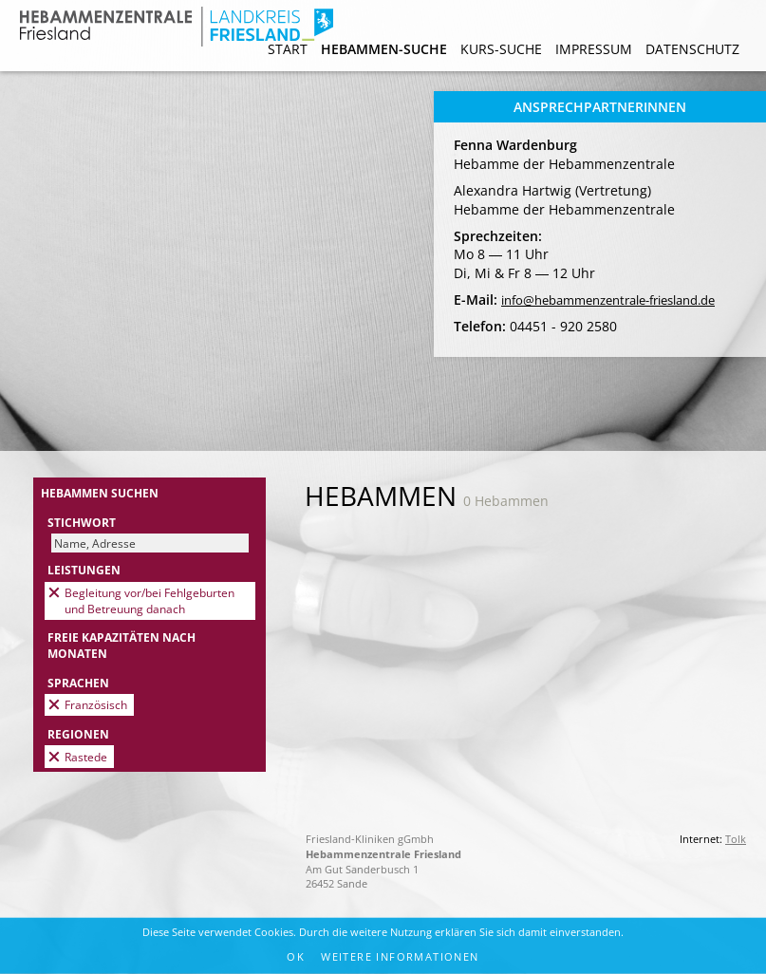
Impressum (593, 49)
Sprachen (78, 682)
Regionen (78, 733)
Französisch (96, 704)
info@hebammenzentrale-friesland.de (608, 300)
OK (296, 956)
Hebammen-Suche (384, 49)
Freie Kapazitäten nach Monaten (121, 645)
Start (288, 49)
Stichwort (81, 522)
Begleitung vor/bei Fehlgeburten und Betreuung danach (149, 600)
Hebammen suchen (100, 492)
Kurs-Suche (501, 49)
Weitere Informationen (399, 956)
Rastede (86, 756)
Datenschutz (692, 49)
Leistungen (84, 569)
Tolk (735, 839)
